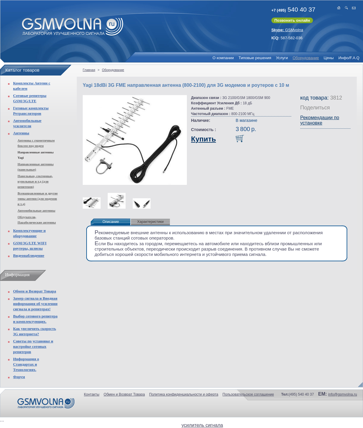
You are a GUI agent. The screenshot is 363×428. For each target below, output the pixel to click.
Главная (89, 70)
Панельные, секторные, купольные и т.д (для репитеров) (35, 181)
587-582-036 (287, 38)
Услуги (282, 58)
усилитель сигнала (202, 425)
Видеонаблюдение (28, 255)
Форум (19, 376)
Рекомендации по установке (319, 120)
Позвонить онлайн (292, 20)
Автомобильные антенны (36, 210)
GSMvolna (287, 30)
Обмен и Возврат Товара (34, 291)
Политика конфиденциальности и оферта (183, 394)
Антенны (21, 133)
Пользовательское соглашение (248, 394)
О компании (223, 58)
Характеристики (150, 222)
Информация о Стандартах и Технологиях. (26, 364)
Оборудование (305, 58)
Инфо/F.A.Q (348, 58)
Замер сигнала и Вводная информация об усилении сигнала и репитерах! (35, 303)
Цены (329, 58)
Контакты (91, 394)
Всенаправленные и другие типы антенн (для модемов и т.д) (38, 198)
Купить (203, 139)
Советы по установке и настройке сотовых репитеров (33, 346)
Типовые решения (255, 58)
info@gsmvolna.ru (342, 394)
